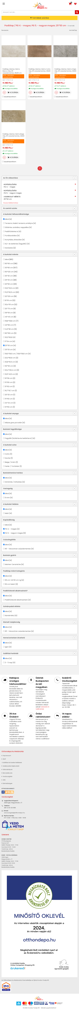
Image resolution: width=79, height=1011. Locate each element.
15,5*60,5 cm (10, 292)
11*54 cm (8, 341)
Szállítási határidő (10, 653)
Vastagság (8, 488)
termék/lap (73, 30)
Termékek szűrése (39, 18)
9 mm (7, 497)
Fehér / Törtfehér (12, 466)
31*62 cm (8, 386)
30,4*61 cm (9, 304)
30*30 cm (9, 276)
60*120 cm (9, 272)
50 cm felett (10, 584)
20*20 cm (9, 394)
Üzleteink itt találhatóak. (42, 708)
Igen (6, 647)
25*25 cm (9, 280)
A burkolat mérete (10, 254)
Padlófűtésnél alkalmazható (16, 600)
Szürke (7, 458)
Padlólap (9, 25)
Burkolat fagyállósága (12, 429)
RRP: (4, 80)
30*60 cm (9, 267)
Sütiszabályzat (7, 769)
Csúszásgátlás (9, 540)
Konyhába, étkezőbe (13, 239)
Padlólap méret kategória (14, 571)
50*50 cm (9, 366)
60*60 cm (9, 263)
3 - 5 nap (8, 662)
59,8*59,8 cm (10, 321)
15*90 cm (8, 382)
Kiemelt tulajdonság (11, 622)
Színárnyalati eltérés (11, 606)
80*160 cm (9, 333)
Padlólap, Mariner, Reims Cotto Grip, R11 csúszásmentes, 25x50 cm (39, 71)
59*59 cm (9, 313)
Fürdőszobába (11, 235)
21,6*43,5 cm (10, 374)
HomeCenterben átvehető (14, 638)
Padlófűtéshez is (11, 231)
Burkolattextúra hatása (13, 473)
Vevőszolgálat (7, 776)
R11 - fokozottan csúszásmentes (18, 549)
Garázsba (9, 248)
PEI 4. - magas (10, 529)
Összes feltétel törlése (10, 203)
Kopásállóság (9, 520)
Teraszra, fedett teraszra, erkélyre (19, 223)
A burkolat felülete (10, 504)
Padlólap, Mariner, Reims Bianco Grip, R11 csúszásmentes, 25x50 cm (12, 71)
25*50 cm (9, 345)
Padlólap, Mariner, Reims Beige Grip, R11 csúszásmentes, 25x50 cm (13, 136)
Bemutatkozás (7, 773)
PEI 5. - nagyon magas (14, 533)
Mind (7, 219)
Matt (7, 513)
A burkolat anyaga (11, 413)
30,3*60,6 (8, 337)
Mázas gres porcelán (13, 422)
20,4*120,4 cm (10, 370)
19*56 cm (8, 378)
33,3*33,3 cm (10, 288)
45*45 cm (9, 317)
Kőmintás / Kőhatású (13, 482)
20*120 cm (9, 296)
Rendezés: (5, 30)
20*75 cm (9, 308)
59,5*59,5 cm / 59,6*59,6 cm (16, 354)
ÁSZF (4, 759)
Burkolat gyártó (9, 555)
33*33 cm (9, 349)
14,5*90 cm (9, 329)
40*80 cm (9, 325)
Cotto (7, 454)
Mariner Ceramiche (13, 564)
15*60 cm (8, 399)
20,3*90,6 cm (10, 358)
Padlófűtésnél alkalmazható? (15, 591)
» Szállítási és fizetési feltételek (12, 763)
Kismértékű (9, 615)
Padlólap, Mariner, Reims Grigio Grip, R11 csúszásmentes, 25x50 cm (65, 71)
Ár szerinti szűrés (10, 208)
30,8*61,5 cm (10, 362)
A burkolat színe (9, 445)
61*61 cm (8, 300)
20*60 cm (9, 284)
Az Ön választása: (10, 178)
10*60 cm (8, 407)
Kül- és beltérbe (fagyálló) (16, 244)
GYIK (4, 780)
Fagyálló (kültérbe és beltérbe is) (18, 438)
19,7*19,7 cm (9, 390)
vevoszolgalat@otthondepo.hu (14, 813)
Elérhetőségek (7, 783)
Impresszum (6, 756)
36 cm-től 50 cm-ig (13, 580)
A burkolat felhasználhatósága (16, 214)
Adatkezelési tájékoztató (10, 766)
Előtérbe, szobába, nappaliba (17, 227)
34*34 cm (9, 403)
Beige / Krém (10, 462)
